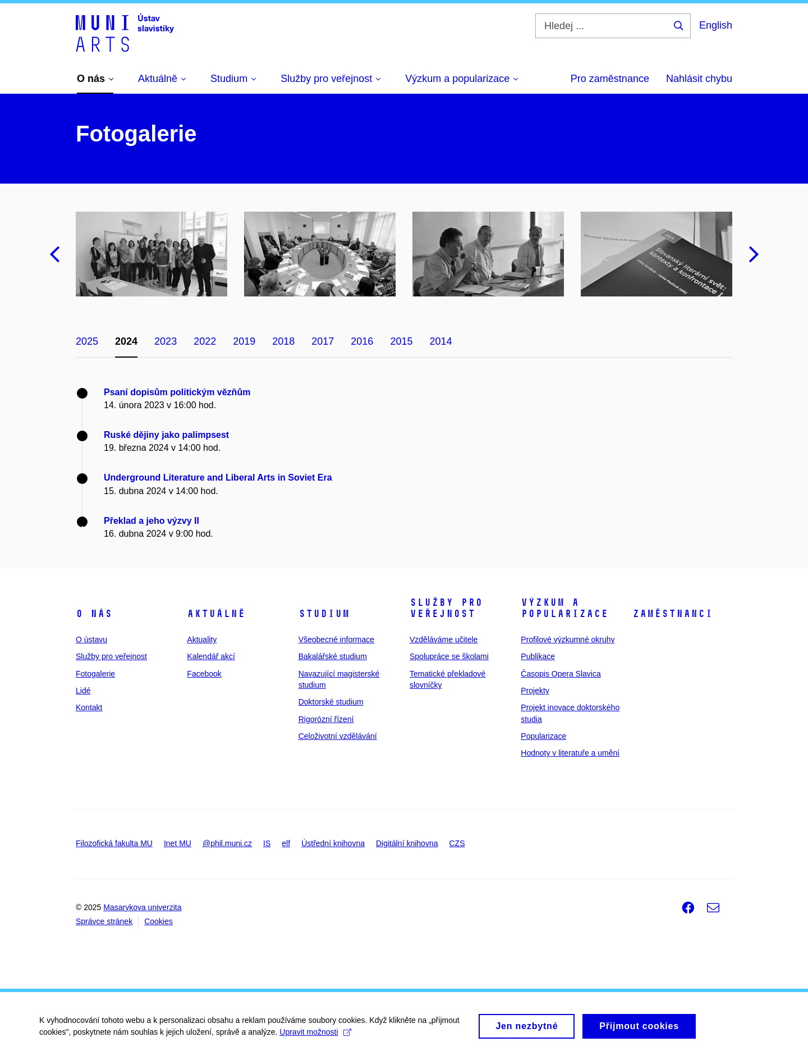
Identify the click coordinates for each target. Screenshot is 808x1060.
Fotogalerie (95, 673)
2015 (401, 341)
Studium (324, 613)
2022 (205, 341)
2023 (165, 341)
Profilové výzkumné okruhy (567, 639)
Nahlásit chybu (699, 78)
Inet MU (177, 843)
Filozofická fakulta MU (114, 843)
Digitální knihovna (407, 843)
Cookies (158, 921)
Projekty (535, 690)
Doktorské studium (331, 701)
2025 (87, 341)
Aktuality (202, 639)
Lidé (83, 690)
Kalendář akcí (211, 656)
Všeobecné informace (336, 639)
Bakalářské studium (333, 656)
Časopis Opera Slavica (560, 673)
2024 (126, 341)
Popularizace (543, 736)
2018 (283, 341)
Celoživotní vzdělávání (338, 736)
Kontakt (89, 707)
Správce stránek (104, 921)
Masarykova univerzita (142, 907)
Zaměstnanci (672, 613)
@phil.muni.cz (227, 843)
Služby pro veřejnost (111, 656)
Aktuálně (216, 613)
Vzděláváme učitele (444, 639)
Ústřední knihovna (333, 843)
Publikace (538, 656)
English (715, 25)
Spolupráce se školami (449, 656)
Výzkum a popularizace (564, 608)
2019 (244, 341)
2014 (440, 341)
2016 (362, 341)
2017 (322, 341)
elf (286, 843)
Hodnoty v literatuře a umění (570, 752)
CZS (457, 843)
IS (266, 843)
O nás (94, 613)
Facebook (204, 673)
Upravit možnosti (315, 1035)
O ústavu (91, 639)
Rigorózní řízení (326, 719)
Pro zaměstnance (610, 78)
